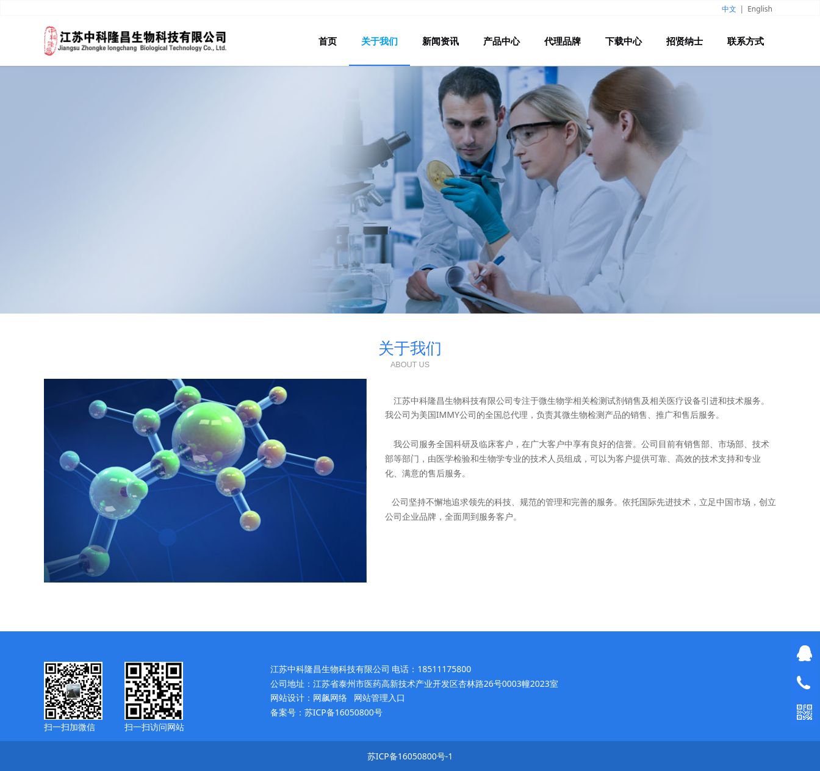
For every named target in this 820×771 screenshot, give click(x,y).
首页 (327, 41)
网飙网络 (330, 697)
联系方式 (745, 41)
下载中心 (623, 41)
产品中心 (501, 41)
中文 (729, 9)
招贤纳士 (684, 41)
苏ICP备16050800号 (343, 712)
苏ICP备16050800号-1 (410, 756)
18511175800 (444, 669)
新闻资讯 (440, 41)
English (759, 9)
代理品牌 (562, 41)
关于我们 (379, 41)
